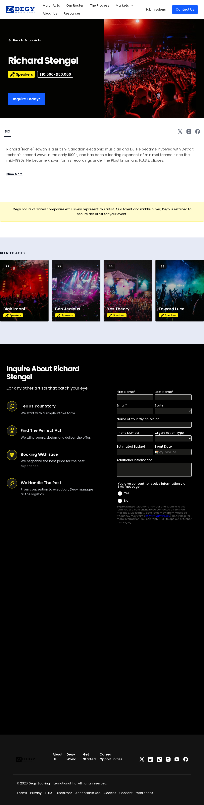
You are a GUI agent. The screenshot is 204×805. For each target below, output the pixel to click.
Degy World (71, 756)
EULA (48, 793)
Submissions (155, 9)
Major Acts (51, 5)
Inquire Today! (26, 98)
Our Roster (74, 5)
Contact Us (185, 9)
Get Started (89, 756)
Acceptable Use (88, 793)
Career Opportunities (111, 756)
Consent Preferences (136, 793)
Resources (72, 13)
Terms (22, 793)
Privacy (36, 793)
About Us (50, 13)
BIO (7, 131)
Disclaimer (64, 793)
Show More (14, 174)
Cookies (110, 793)
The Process (99, 5)
